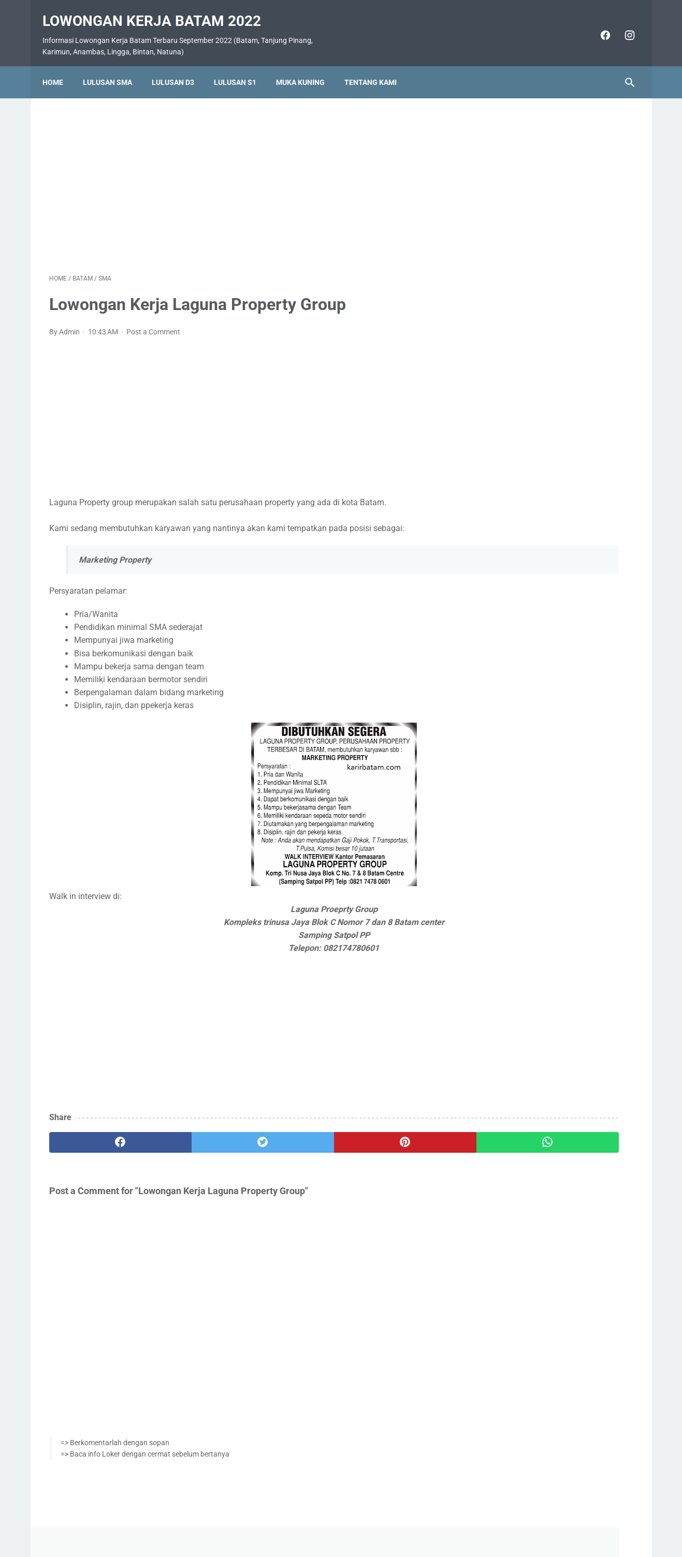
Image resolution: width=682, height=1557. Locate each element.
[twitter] (196, 1133)
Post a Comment (153, 322)
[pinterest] (294, 1133)
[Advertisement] (245, 172)
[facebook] (598, 24)
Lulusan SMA (114, 66)
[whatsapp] (392, 1133)
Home (59, 66)
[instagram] (622, 24)
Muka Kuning (307, 66)
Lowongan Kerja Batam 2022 (158, 10)
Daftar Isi (382, 1519)
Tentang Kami (377, 66)
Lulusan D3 (179, 66)
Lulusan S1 (242, 66)
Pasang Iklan (336, 1519)
